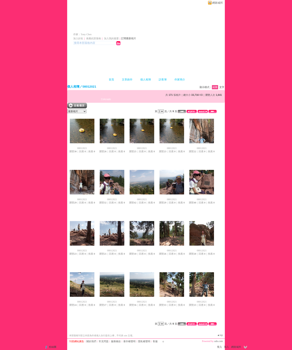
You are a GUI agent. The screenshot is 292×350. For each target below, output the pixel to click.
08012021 (89, 86)
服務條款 (116, 341)
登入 (219, 346)
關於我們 (91, 341)
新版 (136, 28)
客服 (155, 341)
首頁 (111, 79)
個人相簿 (145, 79)
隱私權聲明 (144, 341)
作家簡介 (179, 79)
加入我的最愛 (111, 38)
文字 (221, 87)
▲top (220, 335)
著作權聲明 (129, 341)
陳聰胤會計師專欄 (96, 28)
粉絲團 (52, 346)
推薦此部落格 (93, 38)
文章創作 (127, 79)
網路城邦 (217, 2)
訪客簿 (163, 79)
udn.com (218, 341)
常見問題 (104, 341)
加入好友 (78, 38)
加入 (226, 346)
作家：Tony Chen (82, 34)
